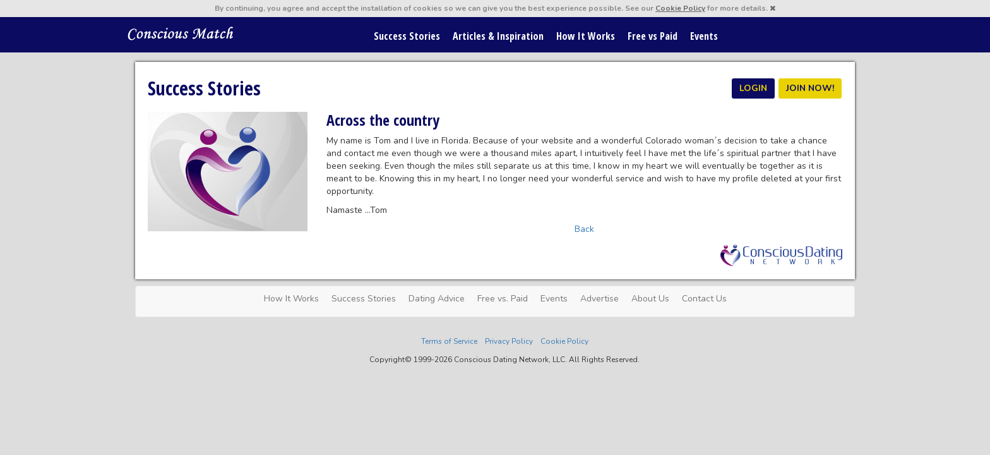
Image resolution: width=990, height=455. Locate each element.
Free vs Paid (652, 36)
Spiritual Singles (181, 33)
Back (584, 229)
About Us (650, 299)
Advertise (599, 299)
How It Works (585, 36)
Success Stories (407, 36)
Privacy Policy (509, 341)
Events (704, 36)
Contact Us (704, 299)
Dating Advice (437, 299)
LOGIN (753, 88)
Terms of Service (449, 341)
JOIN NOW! (810, 88)
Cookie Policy (680, 8)
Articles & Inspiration (498, 36)
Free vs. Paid (502, 299)
